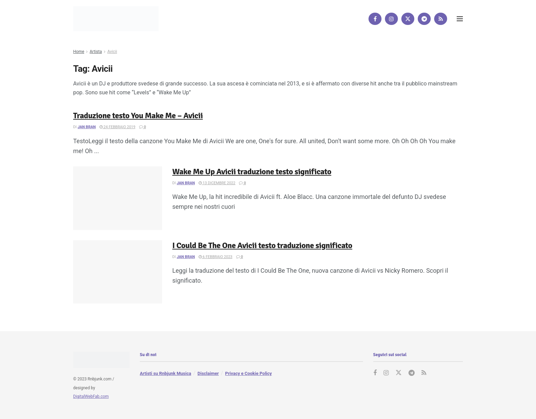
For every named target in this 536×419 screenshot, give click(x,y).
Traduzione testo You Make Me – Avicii (138, 115)
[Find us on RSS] (440, 19)
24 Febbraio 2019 (117, 127)
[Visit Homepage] (116, 18)
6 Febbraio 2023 (215, 257)
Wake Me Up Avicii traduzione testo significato (251, 171)
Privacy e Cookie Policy (248, 373)
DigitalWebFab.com (91, 396)
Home (78, 51)
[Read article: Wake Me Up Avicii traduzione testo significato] (117, 198)
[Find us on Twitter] (407, 19)
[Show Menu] (460, 18)
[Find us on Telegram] (424, 19)
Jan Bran (87, 127)
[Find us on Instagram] (391, 19)
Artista (96, 51)
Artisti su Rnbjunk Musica (165, 373)
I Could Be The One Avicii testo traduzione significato (262, 245)
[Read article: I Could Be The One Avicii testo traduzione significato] (117, 272)
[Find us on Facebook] (374, 19)
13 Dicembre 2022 (217, 183)
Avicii (112, 51)
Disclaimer (208, 373)
